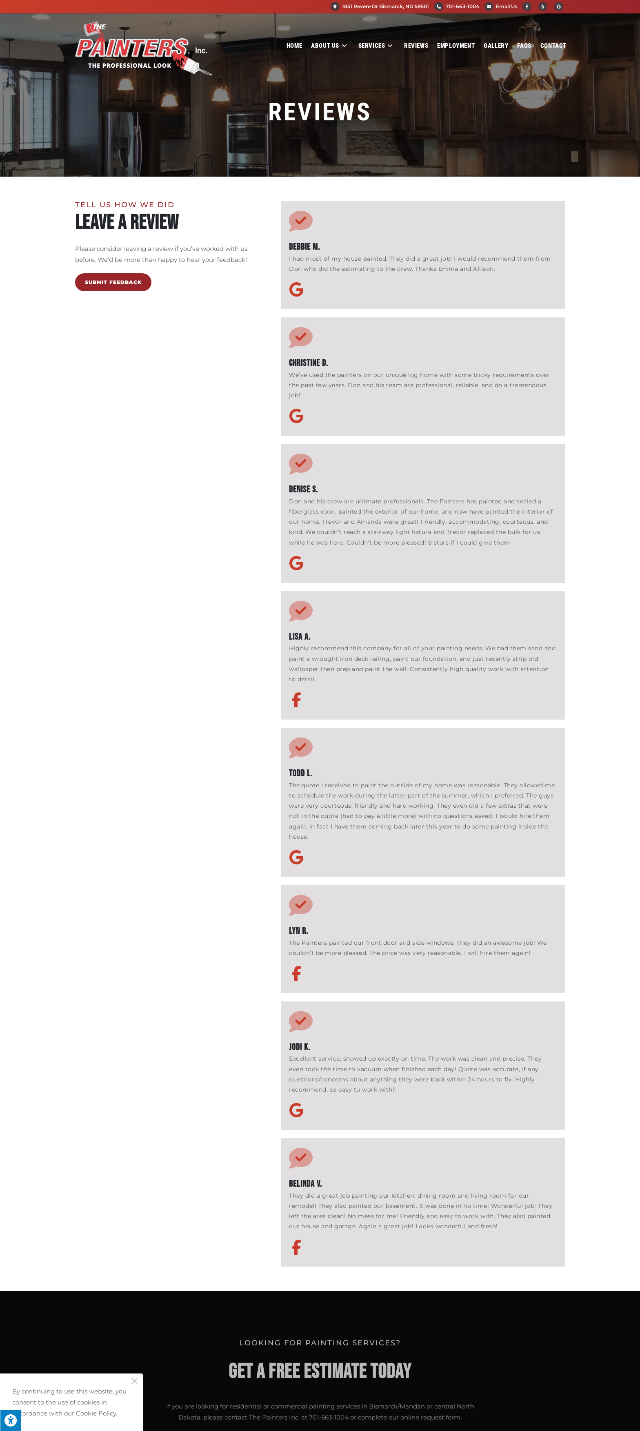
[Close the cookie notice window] (134, 1382)
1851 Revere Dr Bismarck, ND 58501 (380, 6)
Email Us (506, 6)
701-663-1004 (462, 6)
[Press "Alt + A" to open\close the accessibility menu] (10, 1420)
